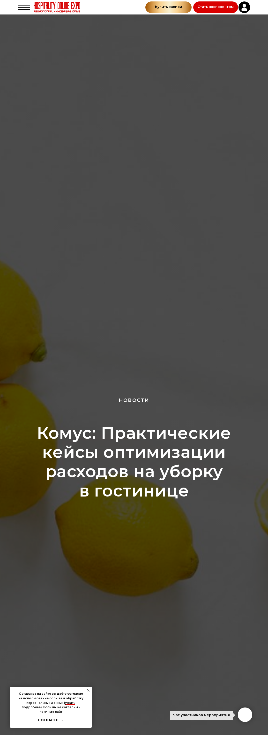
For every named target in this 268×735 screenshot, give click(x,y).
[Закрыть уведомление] (88, 690)
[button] (215, 7)
